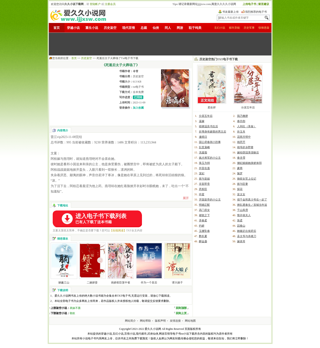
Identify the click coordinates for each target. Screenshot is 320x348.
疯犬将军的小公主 (210, 157)
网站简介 (130, 320)
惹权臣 (203, 189)
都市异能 (234, 27)
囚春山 (241, 225)
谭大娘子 (177, 282)
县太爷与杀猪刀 (246, 236)
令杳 (135, 71)
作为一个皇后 (149, 282)
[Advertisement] (160, 44)
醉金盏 (203, 241)
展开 (186, 198)
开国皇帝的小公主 (210, 199)
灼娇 (201, 225)
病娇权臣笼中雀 (120, 282)
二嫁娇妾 (92, 282)
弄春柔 (203, 220)
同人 (168, 28)
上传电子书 (249, 4)
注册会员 (110, 4)
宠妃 (201, 173)
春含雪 (241, 157)
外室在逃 (204, 168)
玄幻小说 (219, 27)
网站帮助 (145, 320)
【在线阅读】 (118, 230)
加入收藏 (138, 107)
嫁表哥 (241, 241)
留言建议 (263, 4)
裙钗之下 (204, 215)
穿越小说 (73, 28)
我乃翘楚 (242, 116)
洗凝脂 (203, 152)
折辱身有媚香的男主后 (212, 131)
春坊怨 (241, 121)
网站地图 (190, 320)
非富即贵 (204, 183)
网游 (180, 28)
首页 (56, 28)
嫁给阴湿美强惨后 (248, 152)
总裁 (144, 28)
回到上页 (181, 313)
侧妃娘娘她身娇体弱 (249, 163)
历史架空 (110, 28)
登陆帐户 (95, 4)
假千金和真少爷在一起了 (252, 199)
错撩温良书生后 (208, 126)
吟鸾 (201, 194)
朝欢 (72, 313)
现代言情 (128, 28)
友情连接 (175, 320)
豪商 (240, 168)
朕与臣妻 (242, 183)
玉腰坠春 (204, 231)
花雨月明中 (244, 136)
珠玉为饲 (204, 163)
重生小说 (91, 28)
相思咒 (241, 142)
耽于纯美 (195, 28)
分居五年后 (248, 107)
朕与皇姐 (204, 178)
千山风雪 (242, 210)
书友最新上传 (230, 11)
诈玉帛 (241, 131)
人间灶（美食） (246, 126)
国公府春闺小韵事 (210, 142)
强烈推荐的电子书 (256, 11)
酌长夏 (203, 236)
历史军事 (249, 27)
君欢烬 (212, 107)
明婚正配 (204, 204)
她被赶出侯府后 (246, 231)
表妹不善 (75, 308)
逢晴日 (203, 136)
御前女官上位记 (246, 178)
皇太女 (241, 194)
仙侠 (156, 28)
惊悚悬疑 (263, 27)
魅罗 (240, 173)
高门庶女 (204, 210)
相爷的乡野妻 (245, 147)
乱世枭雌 (204, 147)
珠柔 (240, 220)
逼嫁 (201, 121)
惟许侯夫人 (244, 215)
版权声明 (160, 320)
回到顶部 (181, 308)
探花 (240, 189)
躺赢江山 (63, 282)
